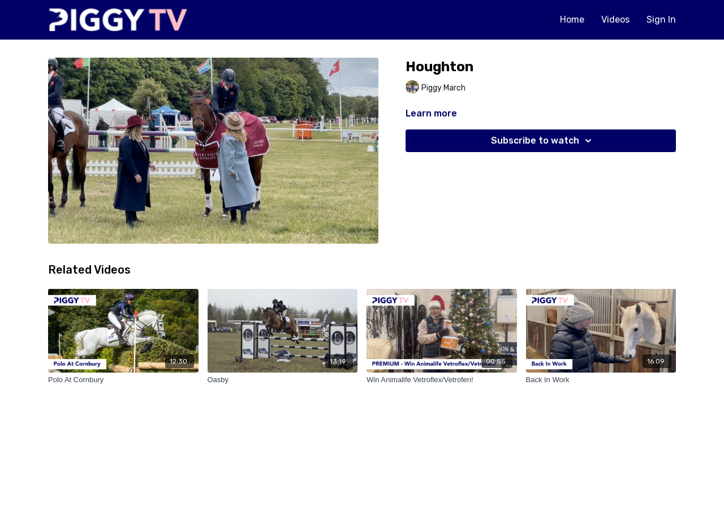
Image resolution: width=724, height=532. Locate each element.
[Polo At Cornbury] (123, 380)
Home (572, 19)
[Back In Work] (601, 380)
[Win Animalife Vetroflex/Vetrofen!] (442, 380)
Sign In (661, 19)
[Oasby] (283, 380)
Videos (615, 19)
